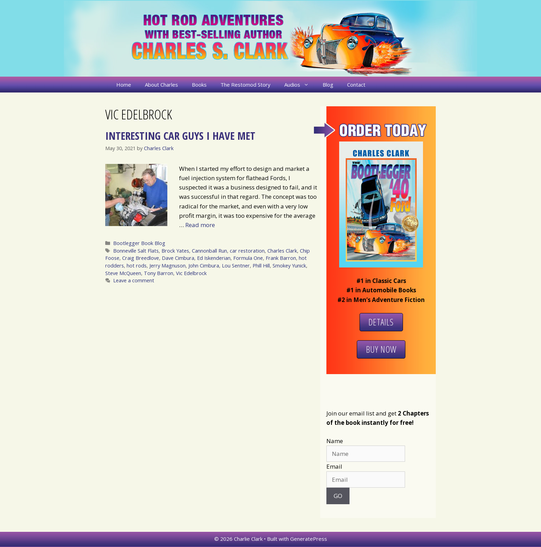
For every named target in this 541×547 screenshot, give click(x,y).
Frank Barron (281, 258)
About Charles (161, 84)
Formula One (248, 258)
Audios (300, 84)
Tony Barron (158, 273)
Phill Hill (261, 265)
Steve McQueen (123, 273)
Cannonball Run (209, 250)
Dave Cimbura (178, 258)
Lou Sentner (236, 265)
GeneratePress (308, 538)
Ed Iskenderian (213, 258)
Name (334, 441)
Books (199, 84)
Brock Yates (175, 250)
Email (334, 466)
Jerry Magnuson (167, 265)
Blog (328, 84)
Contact (356, 84)
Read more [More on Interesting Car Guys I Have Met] (200, 225)
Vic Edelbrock (191, 273)
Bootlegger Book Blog (139, 243)
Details (381, 322)
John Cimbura (203, 265)
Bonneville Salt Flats (136, 250)
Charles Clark (282, 250)
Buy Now (381, 349)
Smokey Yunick (289, 265)
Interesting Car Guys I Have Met (180, 135)
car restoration (247, 250)
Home (123, 84)
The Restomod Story (245, 84)
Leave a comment (133, 280)
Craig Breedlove (140, 258)
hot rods (137, 265)
